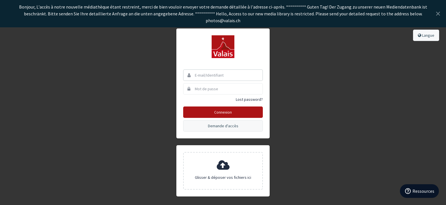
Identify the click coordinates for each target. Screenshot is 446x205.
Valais (223, 46)
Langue (426, 35)
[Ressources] (419, 191)
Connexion (223, 112)
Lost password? (249, 99)
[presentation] (223, 171)
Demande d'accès (223, 125)
